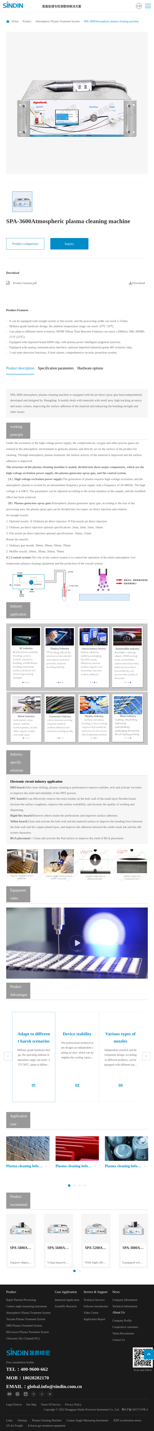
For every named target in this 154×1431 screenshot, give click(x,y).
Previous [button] (8, 1056)
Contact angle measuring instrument (26, 1306)
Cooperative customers (125, 1327)
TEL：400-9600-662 (27, 1369)
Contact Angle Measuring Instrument (87, 1420)
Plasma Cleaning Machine (47, 1420)
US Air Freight (14, 1425)
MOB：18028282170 (27, 1377)
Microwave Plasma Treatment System (27, 1332)
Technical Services (94, 1299)
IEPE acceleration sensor (127, 1420)
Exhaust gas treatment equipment (46, 1425)
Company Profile (122, 1320)
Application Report (94, 1319)
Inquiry (69, 243)
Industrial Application (67, 1299)
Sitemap (22, 1420)
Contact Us (118, 1339)
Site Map (31, 1404)
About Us (118, 1312)
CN (139, 6)
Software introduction (96, 1306)
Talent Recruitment (123, 1333)
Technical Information (125, 1306)
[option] (77, 103)
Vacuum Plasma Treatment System (25, 1319)
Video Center (91, 1312)
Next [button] (146, 1056)
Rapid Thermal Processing (21, 1299)
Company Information (125, 1299)
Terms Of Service (51, 1404)
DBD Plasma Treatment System (24, 1325)
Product (27, 21)
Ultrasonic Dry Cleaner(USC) (23, 1338)
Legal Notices (14, 1404)
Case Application (66, 1292)
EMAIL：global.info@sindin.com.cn (44, 1386)
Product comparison (25, 243)
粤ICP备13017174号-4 (135, 1409)
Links (9, 1420)
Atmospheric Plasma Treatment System (57, 21)
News (116, 1292)
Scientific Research (65, 1306)
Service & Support (95, 1292)
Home (15, 21)
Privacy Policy (73, 1404)
